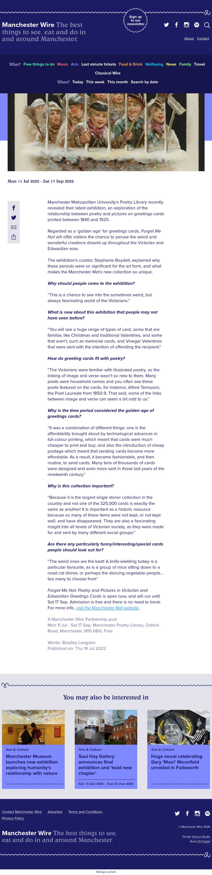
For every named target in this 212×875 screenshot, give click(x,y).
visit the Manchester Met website (107, 608)
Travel (199, 64)
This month (117, 82)
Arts (75, 64)
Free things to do (39, 64)
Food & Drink (130, 64)
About (189, 38)
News (171, 64)
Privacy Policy (13, 818)
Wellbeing (154, 64)
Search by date (144, 82)
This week (95, 82)
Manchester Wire (28, 25)
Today (77, 82)
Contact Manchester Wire (22, 812)
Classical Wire (108, 73)
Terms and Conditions (85, 812)
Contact (203, 38)
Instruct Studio (201, 836)
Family (185, 64)
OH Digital (203, 841)
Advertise (55, 812)
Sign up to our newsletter (135, 20)
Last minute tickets (98, 64)
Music (62, 64)
